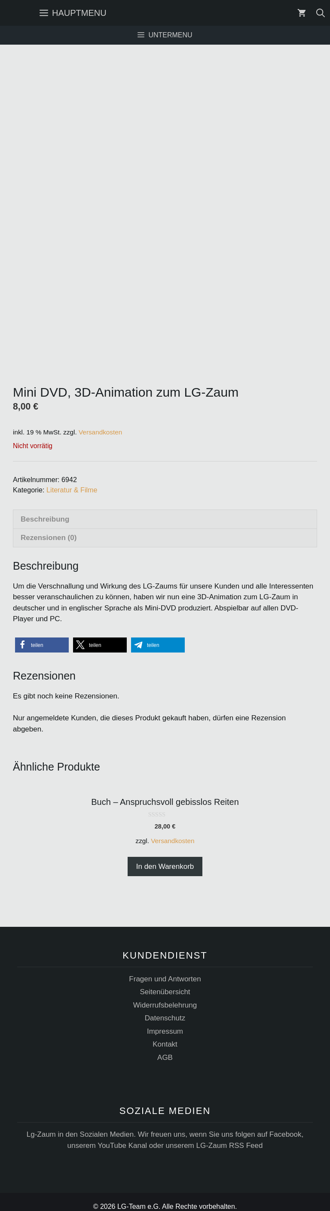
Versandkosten (100, 422)
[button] (42, 635)
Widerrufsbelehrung (165, 996)
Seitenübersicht (165, 982)
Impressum (165, 1022)
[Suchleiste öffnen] (320, 13)
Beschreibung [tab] (45, 509)
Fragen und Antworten (165, 969)
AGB (165, 1048)
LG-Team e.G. (138, 1197)
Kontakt (165, 1035)
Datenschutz (165, 1009)
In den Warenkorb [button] (165, 857)
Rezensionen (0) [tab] (48, 528)
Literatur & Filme (71, 480)
